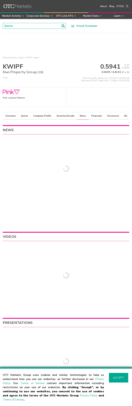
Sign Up (48, 308)
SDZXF (85, 257)
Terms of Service (33, 383)
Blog (111, 6)
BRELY (85, 252)
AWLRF (86, 268)
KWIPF (28, 57)
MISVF (85, 263)
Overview (10, 115)
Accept (118, 377)
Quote (24, 115)
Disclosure (113, 115)
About (103, 6)
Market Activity (10, 57)
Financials (96, 115)
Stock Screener (84, 26)
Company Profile (42, 115)
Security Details (65, 115)
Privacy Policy (88, 395)
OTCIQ (120, 6)
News (83, 115)
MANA (85, 247)
